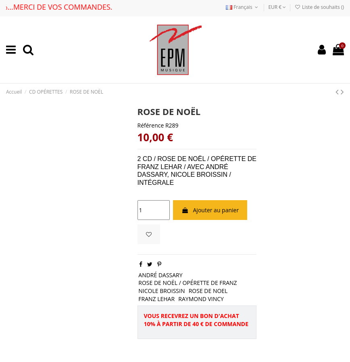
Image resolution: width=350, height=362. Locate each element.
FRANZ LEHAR (156, 299)
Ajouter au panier (210, 210)
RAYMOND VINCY (201, 299)
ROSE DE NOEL (208, 291)
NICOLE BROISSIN (161, 291)
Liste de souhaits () (319, 7)
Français (243, 7)
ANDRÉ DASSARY (160, 275)
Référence (151, 125)
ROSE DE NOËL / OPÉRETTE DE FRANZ (187, 283)
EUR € (277, 7)
